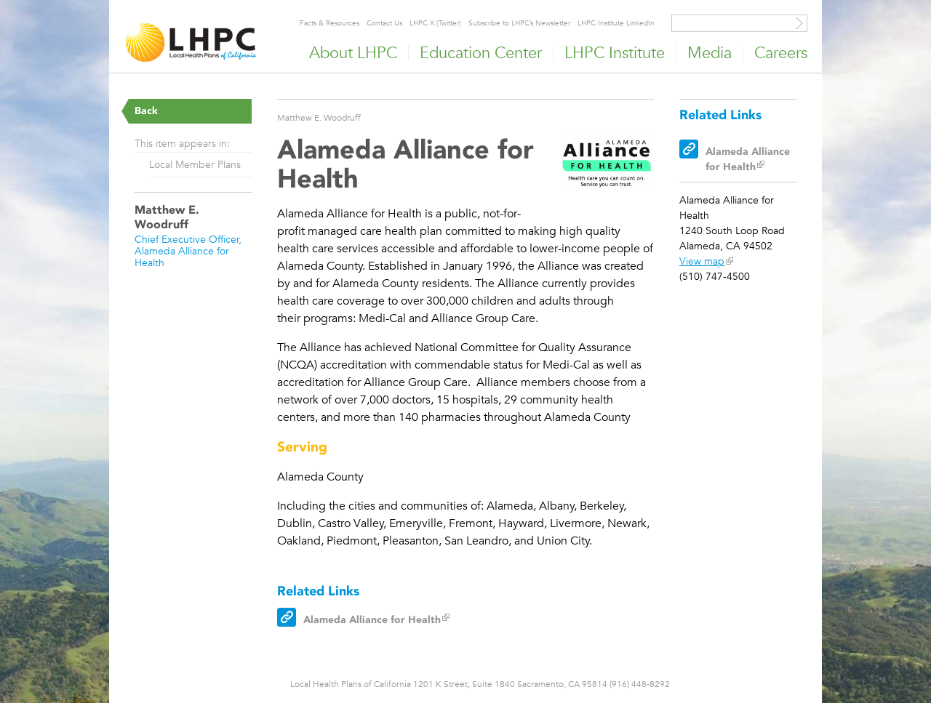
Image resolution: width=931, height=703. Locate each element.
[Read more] (607, 165)
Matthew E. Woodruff (319, 117)
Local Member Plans (195, 164)
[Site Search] (799, 23)
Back (146, 111)
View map (701, 261)
